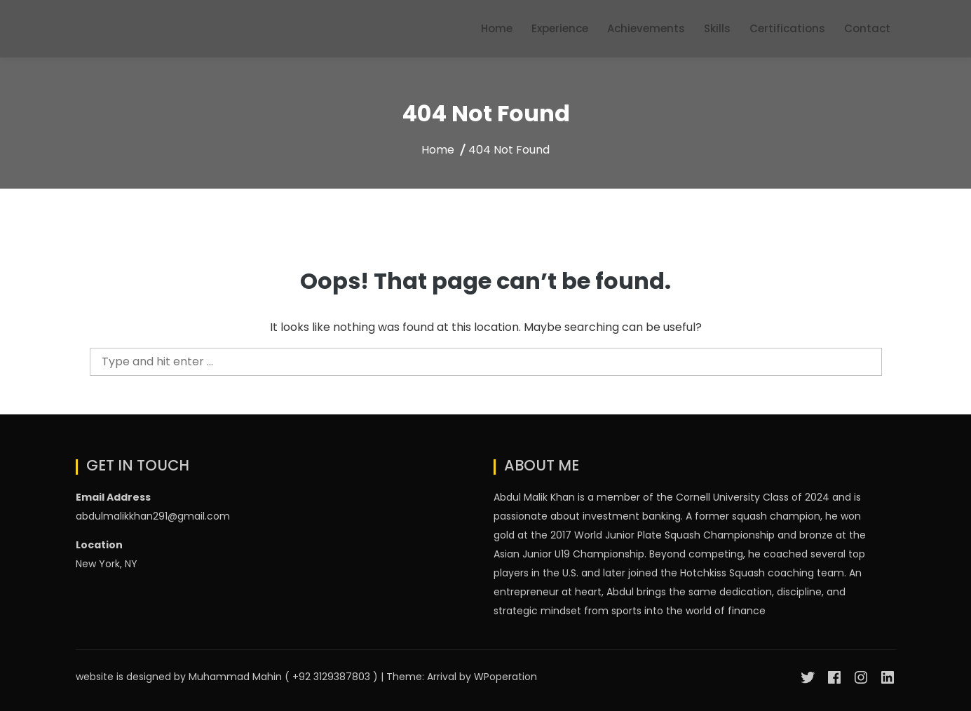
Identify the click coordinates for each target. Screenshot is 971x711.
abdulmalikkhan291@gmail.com (153, 516)
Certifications (787, 28)
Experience (559, 28)
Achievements (646, 28)
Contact (867, 28)
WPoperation (505, 677)
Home (496, 28)
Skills (717, 28)
